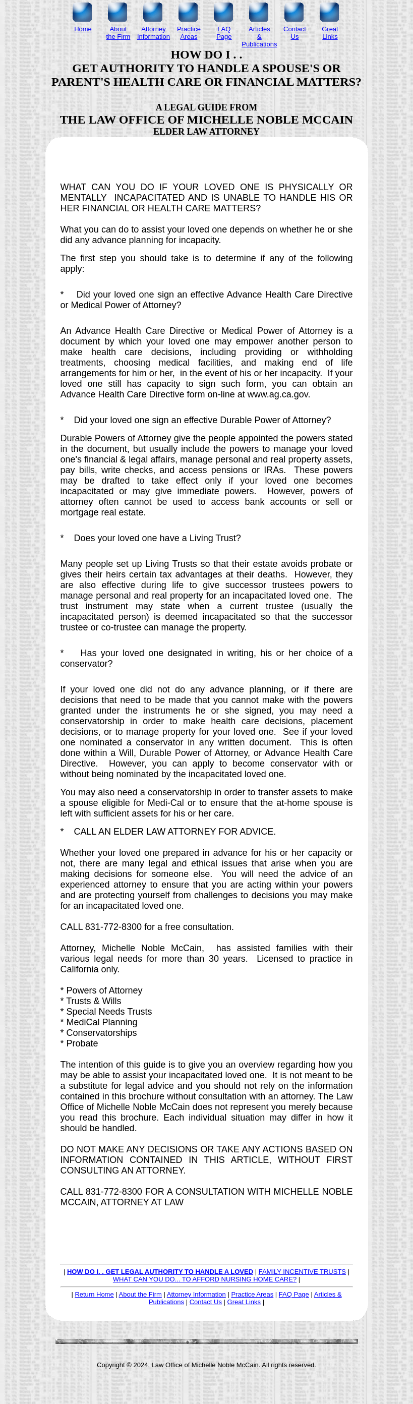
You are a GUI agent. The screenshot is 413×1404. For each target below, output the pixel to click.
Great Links (244, 1302)
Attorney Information (196, 1294)
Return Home (94, 1294)
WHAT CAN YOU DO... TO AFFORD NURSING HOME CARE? (205, 1279)
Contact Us (206, 1302)
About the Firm (140, 1294)
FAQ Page (294, 1294)
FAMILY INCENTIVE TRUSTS (302, 1271)
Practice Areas (252, 1294)
